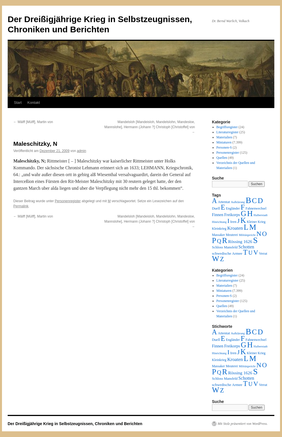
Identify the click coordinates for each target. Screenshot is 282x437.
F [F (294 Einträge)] (243, 207)
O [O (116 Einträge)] (264, 233)
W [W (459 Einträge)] (215, 258)
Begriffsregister (227, 127)
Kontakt (33, 102)
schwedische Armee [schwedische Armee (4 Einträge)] (227, 253)
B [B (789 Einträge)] (248, 200)
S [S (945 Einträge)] (255, 240)
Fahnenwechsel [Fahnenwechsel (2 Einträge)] (256, 208)
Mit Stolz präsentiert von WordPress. (243, 424)
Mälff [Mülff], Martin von (33, 122)
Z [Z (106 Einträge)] (222, 259)
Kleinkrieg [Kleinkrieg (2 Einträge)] (219, 229)
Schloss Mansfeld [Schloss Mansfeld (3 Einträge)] (224, 247)
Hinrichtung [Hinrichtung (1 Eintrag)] (219, 221)
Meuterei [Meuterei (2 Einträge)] (232, 235)
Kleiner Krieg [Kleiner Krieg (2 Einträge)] (256, 222)
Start (18, 102)
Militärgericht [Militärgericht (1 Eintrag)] (247, 235)
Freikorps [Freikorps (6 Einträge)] (232, 214)
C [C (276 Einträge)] (254, 201)
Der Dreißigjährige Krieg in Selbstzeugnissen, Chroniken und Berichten (75, 423)
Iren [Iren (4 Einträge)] (233, 221)
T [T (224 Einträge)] (245, 252)
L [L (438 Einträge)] (246, 227)
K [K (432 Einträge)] (243, 220)
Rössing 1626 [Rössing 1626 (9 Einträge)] (240, 241)
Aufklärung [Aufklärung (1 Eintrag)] (238, 202)
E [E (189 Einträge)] (223, 207)
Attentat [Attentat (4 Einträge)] (224, 202)
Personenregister (68, 201)
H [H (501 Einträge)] (250, 213)
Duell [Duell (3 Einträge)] (216, 208)
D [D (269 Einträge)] (260, 201)
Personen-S (224, 147)
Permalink (20, 206)
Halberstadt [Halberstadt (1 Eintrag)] (261, 215)
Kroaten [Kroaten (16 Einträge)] (235, 228)
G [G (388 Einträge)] (243, 213)
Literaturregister (227, 132)
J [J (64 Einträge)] (238, 221)
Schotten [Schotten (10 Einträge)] (246, 246)
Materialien (224, 137)
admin (81, 151)
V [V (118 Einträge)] (255, 252)
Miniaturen (224, 142)
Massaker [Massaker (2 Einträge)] (218, 235)
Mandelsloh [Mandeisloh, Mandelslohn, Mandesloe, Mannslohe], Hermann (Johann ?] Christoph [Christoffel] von (149, 127)
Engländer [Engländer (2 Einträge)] (233, 208)
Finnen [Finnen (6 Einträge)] (217, 214)
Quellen (221, 158)
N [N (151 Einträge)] (258, 233)
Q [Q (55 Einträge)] (219, 241)
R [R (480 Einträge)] (224, 240)
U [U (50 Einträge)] (250, 253)
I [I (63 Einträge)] (229, 221)
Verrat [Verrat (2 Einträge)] (263, 254)
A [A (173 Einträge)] (214, 200)
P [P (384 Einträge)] (214, 240)
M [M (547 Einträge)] (252, 227)
